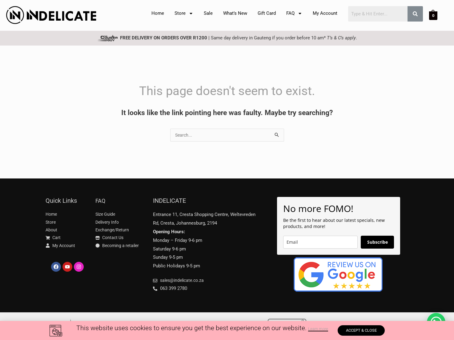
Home (157, 13)
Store (184, 13)
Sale (208, 13)
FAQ (294, 13)
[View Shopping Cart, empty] (433, 15)
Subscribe (377, 243)
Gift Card (267, 13)
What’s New (235, 13)
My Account (325, 13)
